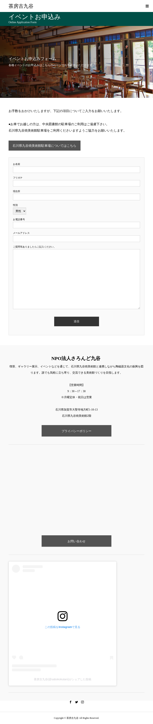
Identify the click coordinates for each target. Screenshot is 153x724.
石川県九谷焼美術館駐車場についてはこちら (44, 145)
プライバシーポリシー (76, 431)
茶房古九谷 (21, 6)
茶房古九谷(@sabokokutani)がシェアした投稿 (62, 679)
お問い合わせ (76, 541)
